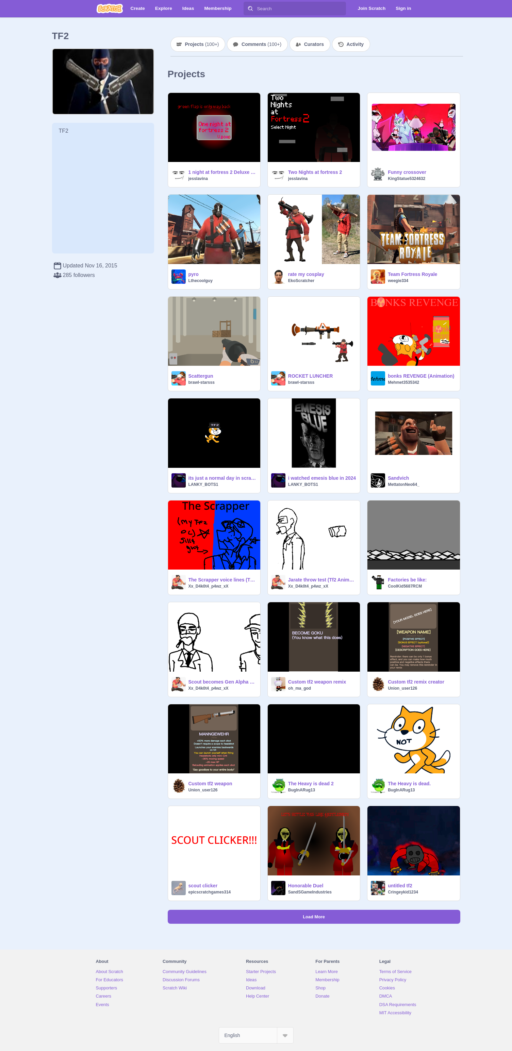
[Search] (250, 8)
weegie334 (398, 280)
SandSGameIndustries (310, 892)
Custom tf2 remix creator (416, 682)
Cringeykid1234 (403, 892)
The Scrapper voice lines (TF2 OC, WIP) (222, 579)
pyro (193, 274)
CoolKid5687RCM (405, 586)
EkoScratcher (301, 280)
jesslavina (198, 178)
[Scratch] (109, 8)
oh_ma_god (299, 688)
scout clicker (203, 885)
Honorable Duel (305, 885)
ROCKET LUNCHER (310, 376)
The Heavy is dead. (409, 783)
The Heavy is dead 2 (311, 783)
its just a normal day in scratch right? (222, 478)
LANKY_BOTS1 (203, 484)
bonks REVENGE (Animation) (421, 376)
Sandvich (398, 478)
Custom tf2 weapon (210, 783)
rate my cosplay (306, 274)
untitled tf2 (400, 885)
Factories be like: (407, 579)
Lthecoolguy (200, 280)
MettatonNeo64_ (403, 484)
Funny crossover (407, 172)
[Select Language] (256, 1035)
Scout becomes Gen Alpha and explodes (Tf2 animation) (222, 682)
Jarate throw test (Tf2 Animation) (322, 579)
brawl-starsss (201, 382)
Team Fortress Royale (412, 274)
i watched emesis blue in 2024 (322, 478)
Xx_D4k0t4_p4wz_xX (208, 586)
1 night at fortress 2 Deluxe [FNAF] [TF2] (222, 172)
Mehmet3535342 (403, 382)
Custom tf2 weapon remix (317, 682)
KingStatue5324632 (406, 178)
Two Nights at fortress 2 (315, 172)
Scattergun (200, 376)
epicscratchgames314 (209, 892)
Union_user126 (402, 688)
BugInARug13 (301, 790)
